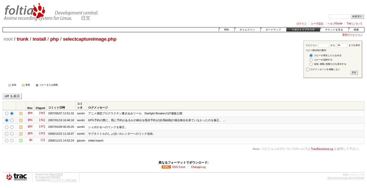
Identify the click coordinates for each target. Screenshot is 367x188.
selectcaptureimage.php (89, 39)
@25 (30, 134)
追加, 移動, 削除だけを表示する (327, 64)
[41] (42, 120)
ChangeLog (198, 166)
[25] (42, 134)
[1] (42, 140)
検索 (356, 29)
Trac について (354, 23)
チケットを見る (334, 29)
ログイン (301, 23)
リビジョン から (320, 45)
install (39, 39)
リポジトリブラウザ (303, 29)
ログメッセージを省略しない (323, 69)
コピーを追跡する (320, 59)
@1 (30, 140)
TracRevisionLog (322, 148)
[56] (42, 113)
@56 (30, 113)
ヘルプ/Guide (335, 23)
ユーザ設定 (317, 23)
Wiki (226, 29)
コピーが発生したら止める (325, 55)
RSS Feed (178, 166)
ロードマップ (273, 29)
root (8, 39)
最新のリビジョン (352, 34)
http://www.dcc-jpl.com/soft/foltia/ (345, 178)
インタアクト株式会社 (64, 180)
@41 (30, 120)
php (54, 39)
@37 (30, 127)
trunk (23, 39)
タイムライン (247, 29)
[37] (42, 127)
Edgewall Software (49, 177)
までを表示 (348, 45)
